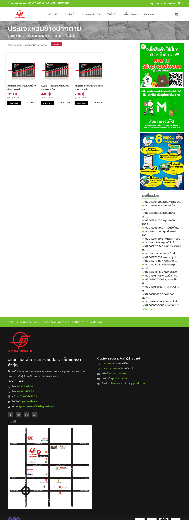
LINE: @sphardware (56, 3)
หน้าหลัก (52, 14)
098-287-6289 (111, 368)
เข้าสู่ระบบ (153, 3)
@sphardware (29, 401)
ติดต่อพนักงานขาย (18, 3)
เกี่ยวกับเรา (131, 14)
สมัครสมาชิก (168, 3)
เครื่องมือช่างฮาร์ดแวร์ (38, 36)
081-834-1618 (110, 363)
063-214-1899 (25, 391)
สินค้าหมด (14, 102)
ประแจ (57, 36)
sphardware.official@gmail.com (37, 406)
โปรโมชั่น (69, 14)
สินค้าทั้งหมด (14, 36)
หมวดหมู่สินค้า (91, 14)
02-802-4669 (28, 396)
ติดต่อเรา (150, 14)
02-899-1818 (36, 3)
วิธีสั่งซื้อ (111, 14)
